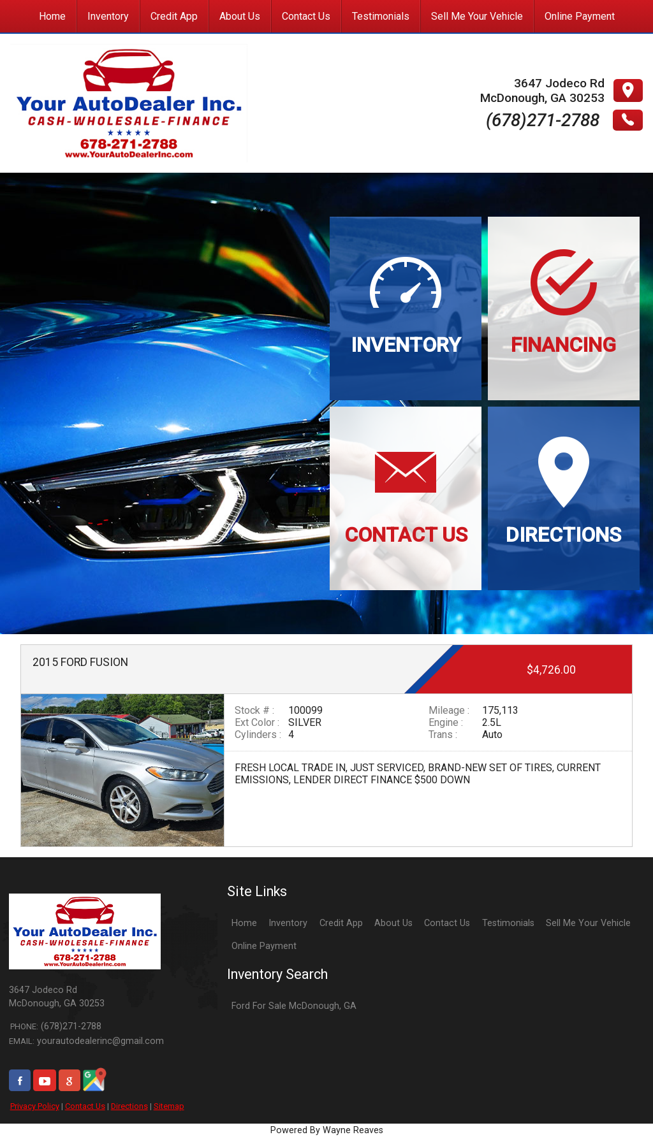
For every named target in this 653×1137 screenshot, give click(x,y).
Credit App (341, 923)
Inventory (287, 923)
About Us (393, 923)
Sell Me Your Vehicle (588, 923)
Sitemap (169, 1106)
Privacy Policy (34, 1106)
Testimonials (508, 923)
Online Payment (264, 946)
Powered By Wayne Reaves (326, 1130)
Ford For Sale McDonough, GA (293, 1006)
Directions (129, 1106)
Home (244, 923)
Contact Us (85, 1106)
